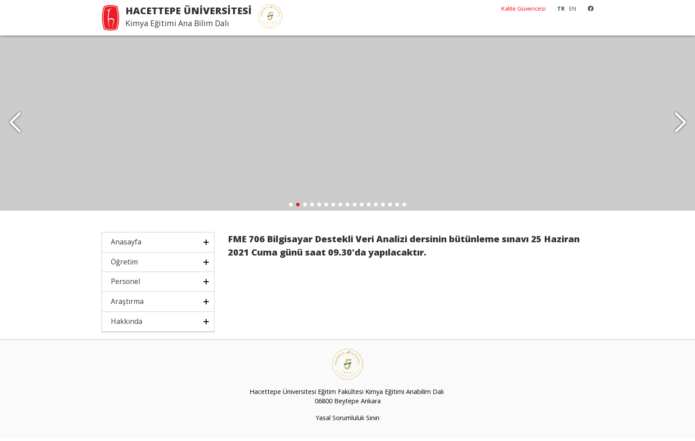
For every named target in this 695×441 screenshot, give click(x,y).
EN (572, 8)
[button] (680, 124)
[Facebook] (588, 8)
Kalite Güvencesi (523, 8)
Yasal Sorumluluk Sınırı (347, 420)
